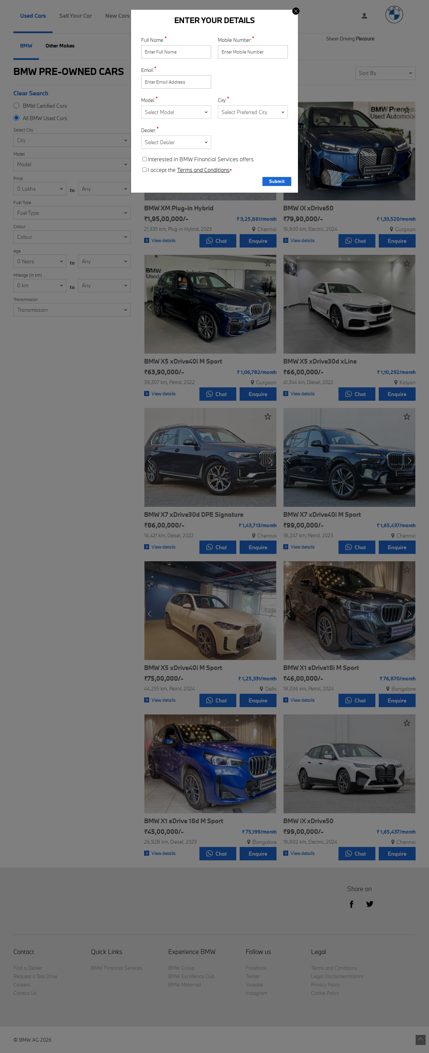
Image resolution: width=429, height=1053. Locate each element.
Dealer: (149, 130)
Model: (148, 100)
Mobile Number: (235, 40)
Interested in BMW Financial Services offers (198, 159)
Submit (277, 181)
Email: (147, 70)
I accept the (187, 170)
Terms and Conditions (203, 170)
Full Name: (153, 40)
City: (222, 100)
